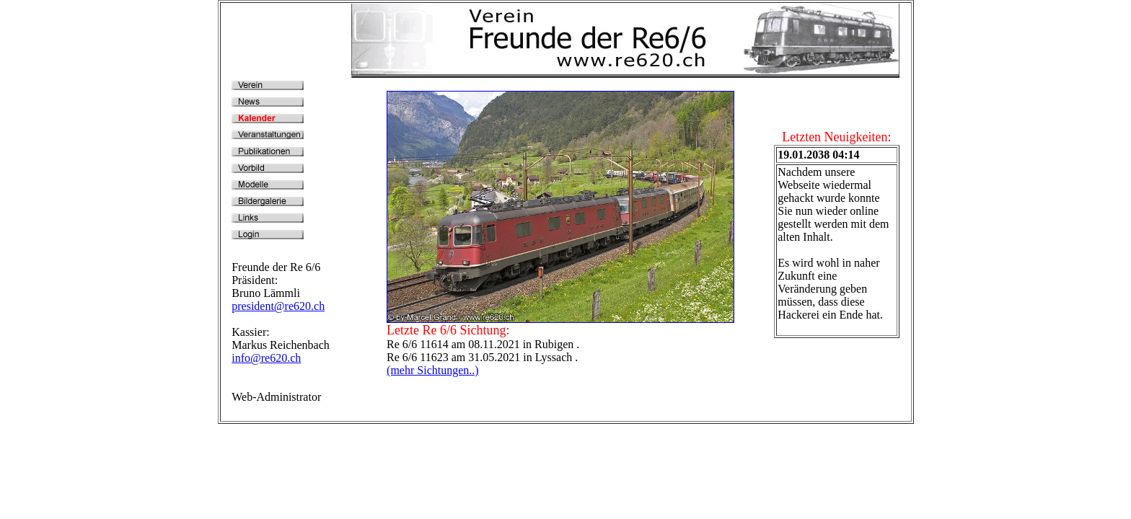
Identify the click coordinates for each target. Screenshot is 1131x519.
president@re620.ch (278, 306)
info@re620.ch (266, 358)
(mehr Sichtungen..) (433, 370)
